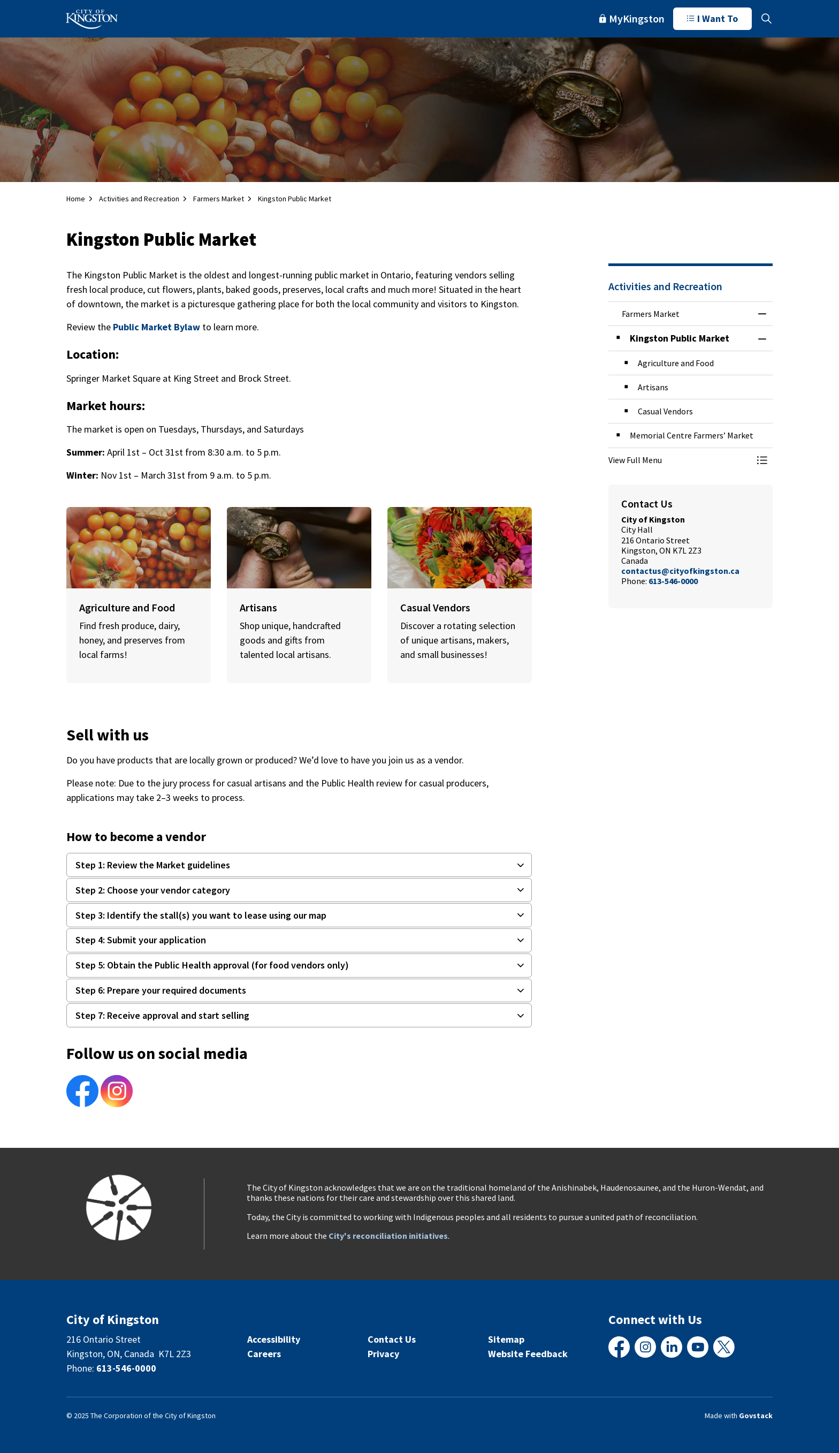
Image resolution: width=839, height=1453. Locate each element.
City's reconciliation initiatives (388, 1235)
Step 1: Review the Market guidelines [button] (152, 865)
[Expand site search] (766, 18)
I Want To (712, 19)
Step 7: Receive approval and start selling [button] (162, 1015)
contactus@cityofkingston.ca (680, 570)
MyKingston (632, 18)
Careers (264, 1354)
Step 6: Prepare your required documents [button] (160, 990)
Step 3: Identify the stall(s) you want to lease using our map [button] (200, 915)
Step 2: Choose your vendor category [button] (152, 890)
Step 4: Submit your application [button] (140, 940)
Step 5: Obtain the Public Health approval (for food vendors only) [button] (212, 965)
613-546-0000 (673, 581)
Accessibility (273, 1339)
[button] (680, 460)
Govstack (756, 1415)
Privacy (383, 1354)
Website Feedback (528, 1354)
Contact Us (392, 1339)
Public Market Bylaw (156, 327)
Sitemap (506, 1339)
